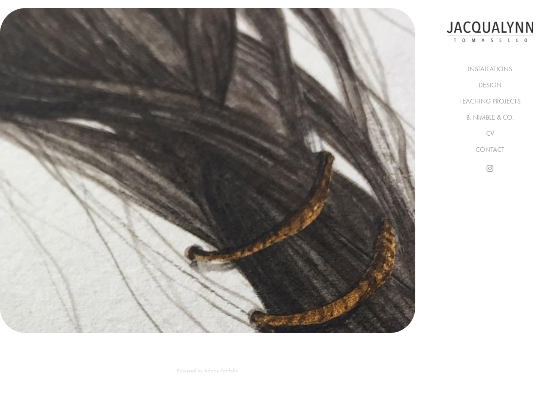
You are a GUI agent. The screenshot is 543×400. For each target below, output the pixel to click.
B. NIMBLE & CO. (490, 117)
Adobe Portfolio (221, 370)
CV (490, 133)
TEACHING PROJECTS (490, 101)
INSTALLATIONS (490, 69)
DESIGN (490, 85)
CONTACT (490, 149)
